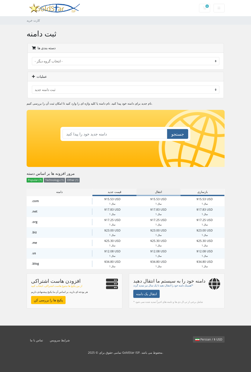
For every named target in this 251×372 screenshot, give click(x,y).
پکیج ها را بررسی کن (48, 300)
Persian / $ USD (208, 339)
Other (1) (72, 180)
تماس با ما (36, 340)
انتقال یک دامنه (146, 294)
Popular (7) (35, 180)
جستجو (177, 134)
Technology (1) (54, 180)
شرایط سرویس (60, 340)
